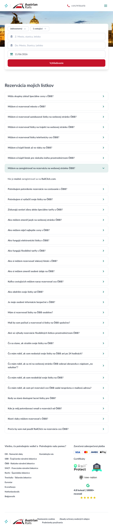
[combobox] (56, 36)
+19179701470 (78, 6)
